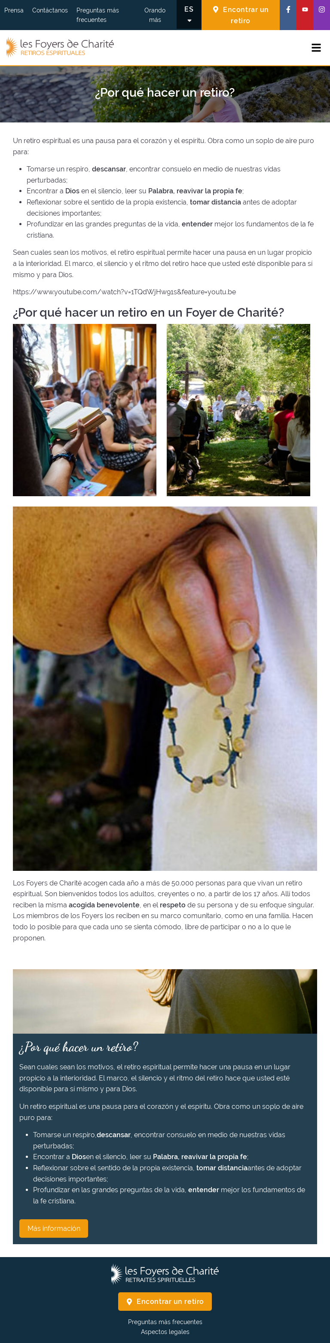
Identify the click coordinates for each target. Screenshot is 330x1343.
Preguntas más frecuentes (97, 15)
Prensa (14, 10)
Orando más (154, 15)
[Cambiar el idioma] (189, 14)
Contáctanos (50, 10)
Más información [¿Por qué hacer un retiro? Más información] (54, 1228)
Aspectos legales (165, 1331)
